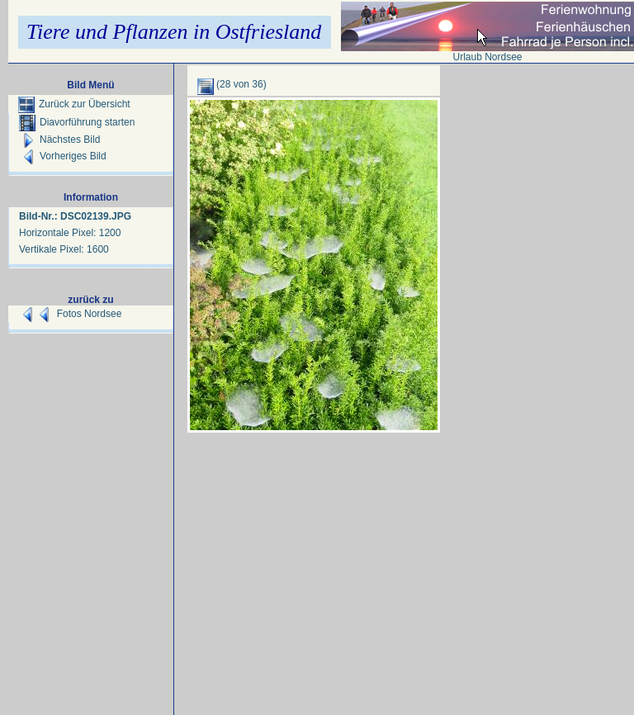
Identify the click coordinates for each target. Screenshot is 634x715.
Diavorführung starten (77, 122)
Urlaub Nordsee (487, 57)
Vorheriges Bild (62, 156)
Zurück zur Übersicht (74, 104)
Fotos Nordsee (89, 314)
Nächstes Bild (59, 139)
